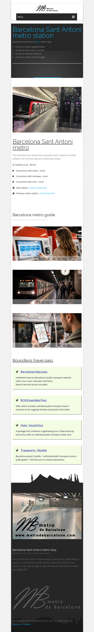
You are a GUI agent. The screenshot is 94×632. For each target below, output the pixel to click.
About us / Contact (22, 624)
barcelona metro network (47, 8)
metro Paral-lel (47, 193)
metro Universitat (38, 187)
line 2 (37, 41)
